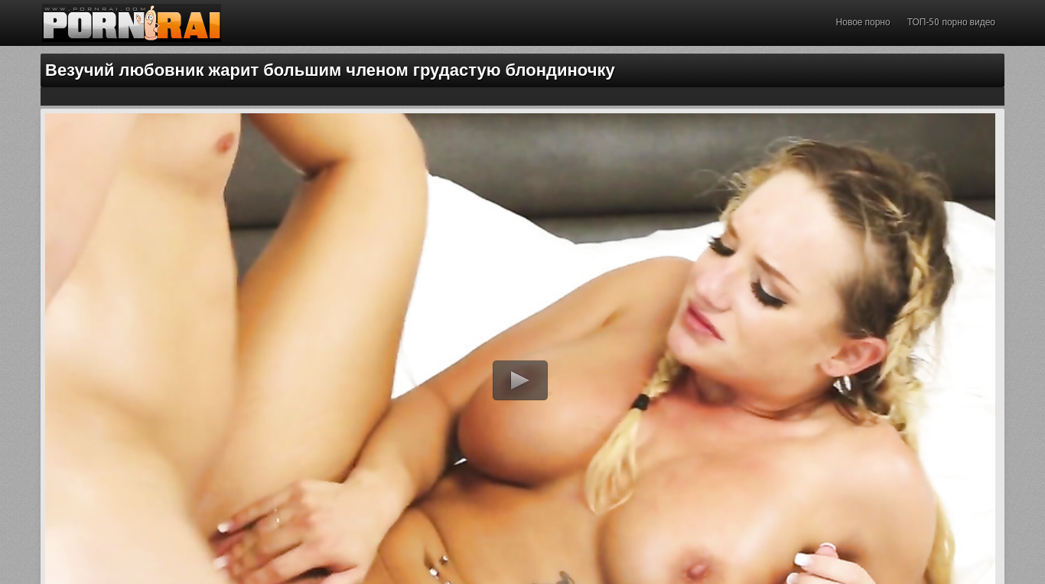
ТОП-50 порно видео (951, 22)
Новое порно (863, 22)
